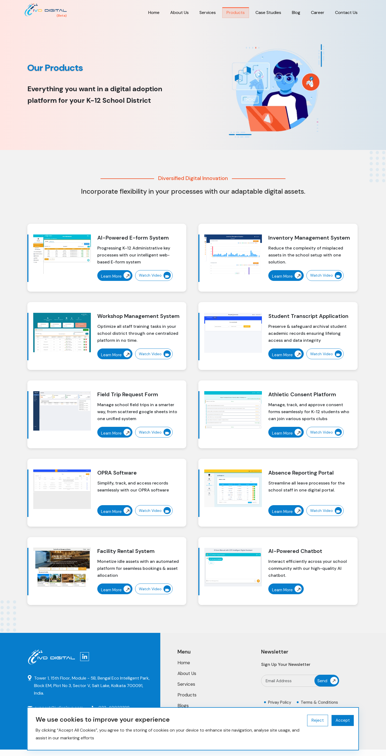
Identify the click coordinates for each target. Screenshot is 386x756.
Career (317, 12)
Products (236, 12)
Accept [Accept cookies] (343, 720)
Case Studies (268, 12)
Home (153, 12)
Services (207, 12)
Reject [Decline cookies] (317, 720)
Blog (296, 12)
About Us (179, 12)
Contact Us (346, 12)
